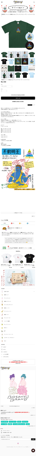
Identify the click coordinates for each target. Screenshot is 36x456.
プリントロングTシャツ (8, 304)
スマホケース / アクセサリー (9, 337)
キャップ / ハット (7, 324)
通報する (33, 216)
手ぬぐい (5, 327)
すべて (5, 223)
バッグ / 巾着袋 (7, 321)
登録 (33, 439)
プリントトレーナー (7, 311)
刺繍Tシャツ (6, 294)
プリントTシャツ (7, 298)
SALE (5, 340)
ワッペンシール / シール (8, 334)
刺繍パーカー (6, 314)
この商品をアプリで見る (18, 212)
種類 (1, 84)
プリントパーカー (7, 317)
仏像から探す (6, 291)
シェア (34, 104)
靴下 (5, 331)
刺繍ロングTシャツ (7, 301)
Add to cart (18, 98)
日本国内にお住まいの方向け (18, 101)
